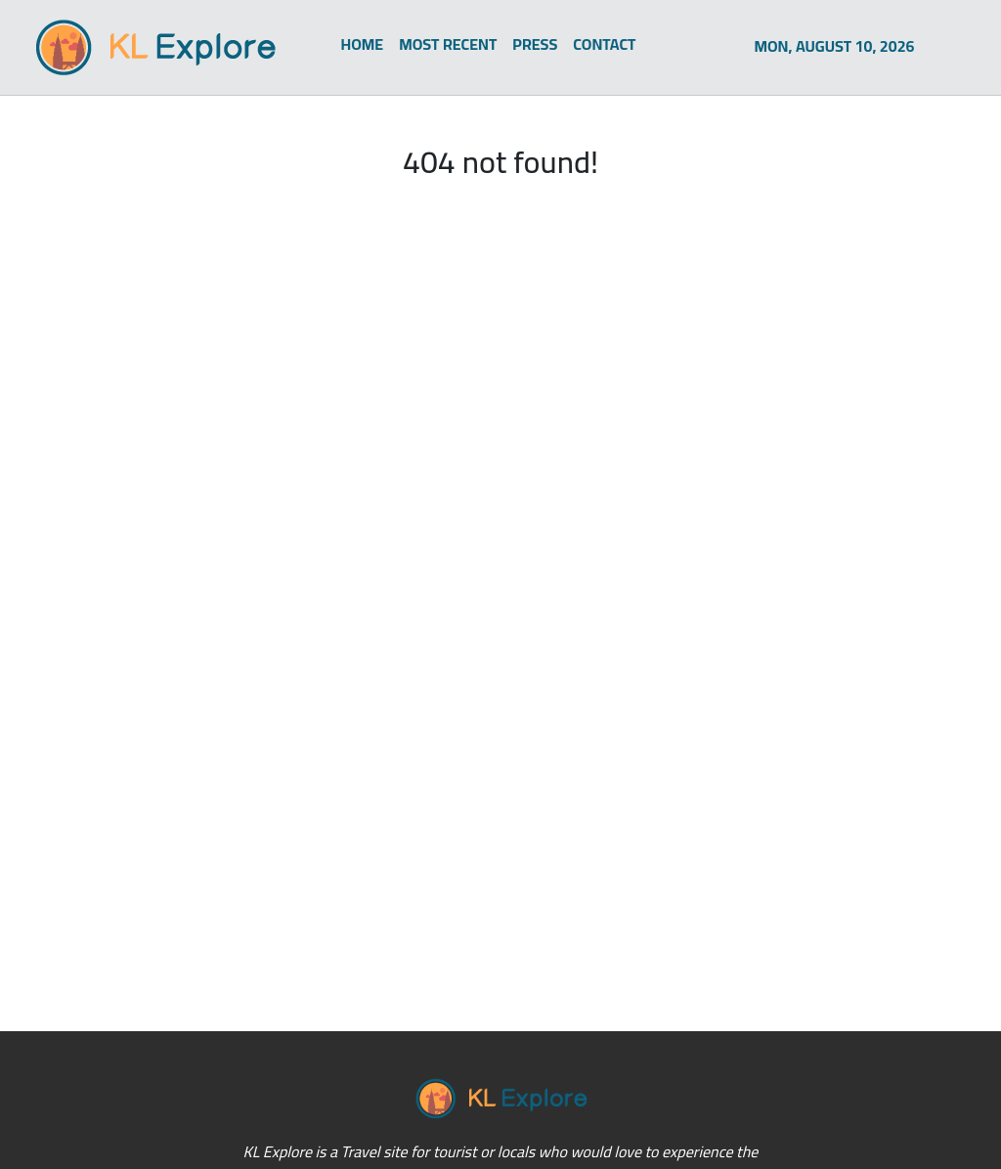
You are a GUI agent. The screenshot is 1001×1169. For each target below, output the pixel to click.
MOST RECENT (448, 44)
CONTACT (604, 44)
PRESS (534, 44)
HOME (362, 44)
